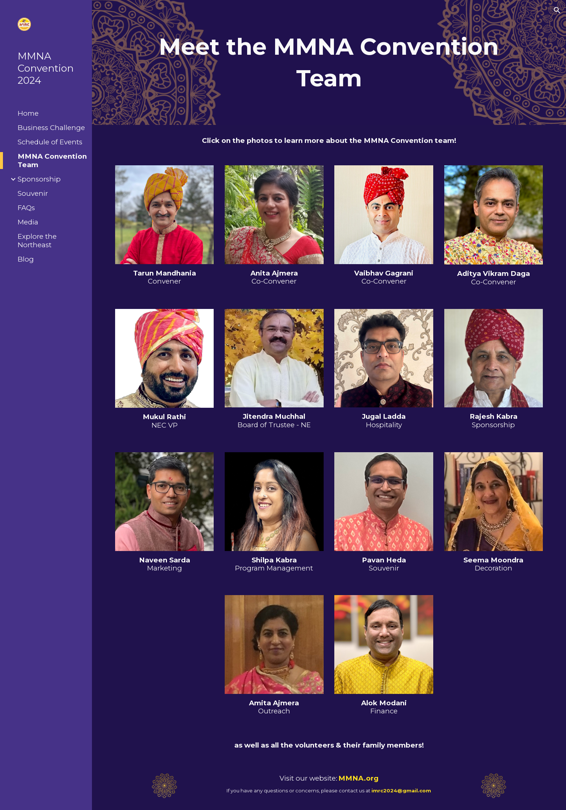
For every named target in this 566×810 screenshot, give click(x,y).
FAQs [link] (26, 208)
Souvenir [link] (33, 193)
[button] (557, 10)
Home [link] (28, 113)
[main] (329, 62)
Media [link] (28, 222)
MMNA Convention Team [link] (52, 160)
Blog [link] (26, 259)
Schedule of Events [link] (50, 142)
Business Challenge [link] (51, 127)
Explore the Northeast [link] (37, 240)
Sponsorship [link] (39, 179)
